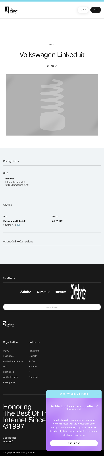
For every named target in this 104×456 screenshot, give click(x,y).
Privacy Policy (10, 383)
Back (82, 9)
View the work (9, 225)
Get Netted (8, 372)
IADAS (6, 351)
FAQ (5, 367)
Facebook (34, 377)
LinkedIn (33, 356)
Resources (8, 356)
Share (96, 10)
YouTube (33, 367)
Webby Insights (10, 377)
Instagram (34, 351)
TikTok (32, 361)
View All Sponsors (52, 307)
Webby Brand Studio (13, 361)
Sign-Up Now (74, 443)
